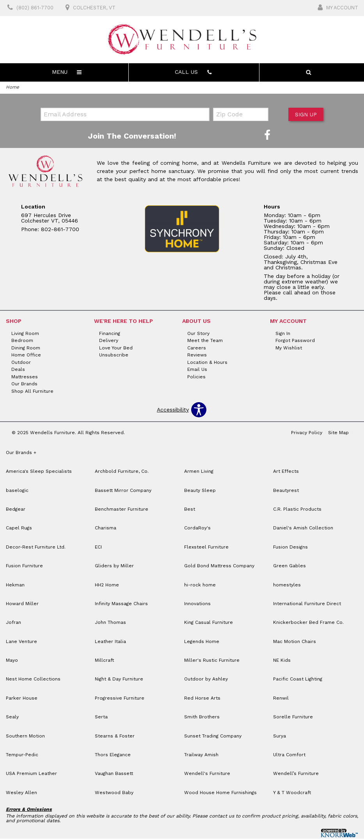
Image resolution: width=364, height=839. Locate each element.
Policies (196, 377)
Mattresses (24, 377)
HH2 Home (107, 585)
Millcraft (104, 660)
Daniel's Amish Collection (303, 528)
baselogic (17, 490)
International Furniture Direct (307, 604)
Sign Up (305, 115)
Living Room (25, 334)
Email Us (197, 369)
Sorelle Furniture (293, 717)
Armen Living (198, 472)
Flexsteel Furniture (206, 547)
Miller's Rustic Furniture (212, 660)
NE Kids (282, 660)
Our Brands (24, 384)
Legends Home (201, 642)
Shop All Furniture (32, 391)
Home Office (26, 355)
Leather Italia (110, 642)
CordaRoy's (197, 528)
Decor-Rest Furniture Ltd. (36, 547)
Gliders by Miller (114, 566)
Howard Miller (22, 604)
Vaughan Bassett (114, 774)
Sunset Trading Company (212, 736)
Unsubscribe (113, 355)
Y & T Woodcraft (292, 793)
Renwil (281, 698)
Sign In (282, 334)
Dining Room (25, 348)
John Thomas (110, 623)
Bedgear (15, 509)
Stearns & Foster (115, 736)
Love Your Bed (116, 348)
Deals (18, 369)
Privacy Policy (306, 433)
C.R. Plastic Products (297, 509)
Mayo (12, 660)
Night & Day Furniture (119, 679)
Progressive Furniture (119, 698)
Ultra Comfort (289, 755)
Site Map (338, 433)
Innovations (197, 604)
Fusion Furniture (24, 566)
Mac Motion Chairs (294, 642)
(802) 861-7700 (29, 8)
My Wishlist (288, 348)
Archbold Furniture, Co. (122, 472)
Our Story (198, 334)
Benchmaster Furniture (121, 509)
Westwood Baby (114, 793)
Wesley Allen (21, 793)
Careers (196, 348)
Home (12, 87)
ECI (98, 547)
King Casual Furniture (208, 623)
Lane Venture (21, 642)
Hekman (15, 585)
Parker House (21, 698)
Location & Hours (207, 362)
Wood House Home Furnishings (220, 793)
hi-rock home (200, 585)
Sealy (12, 717)
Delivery (108, 341)
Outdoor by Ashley (206, 679)
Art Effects (286, 472)
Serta (101, 717)
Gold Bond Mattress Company (219, 566)
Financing (109, 334)
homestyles (287, 585)
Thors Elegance (113, 755)
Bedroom (22, 341)
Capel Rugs (19, 528)
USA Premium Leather (31, 774)
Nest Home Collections (33, 679)
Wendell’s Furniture (296, 774)
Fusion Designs (290, 547)
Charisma (105, 528)
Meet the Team (205, 341)
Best (189, 509)
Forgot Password (295, 341)
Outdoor (21, 362)
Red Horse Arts (202, 698)
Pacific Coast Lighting (297, 679)
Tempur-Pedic (22, 755)
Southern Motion (25, 736)
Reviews (197, 355)
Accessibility (173, 410)
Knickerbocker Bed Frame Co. (308, 623)
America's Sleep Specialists (39, 472)
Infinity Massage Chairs (121, 604)
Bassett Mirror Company (123, 490)
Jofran (13, 623)
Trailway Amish (201, 755)
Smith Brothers (202, 717)
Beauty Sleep (200, 490)
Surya (279, 736)
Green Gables (289, 566)
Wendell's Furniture (207, 774)
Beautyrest (286, 490)
